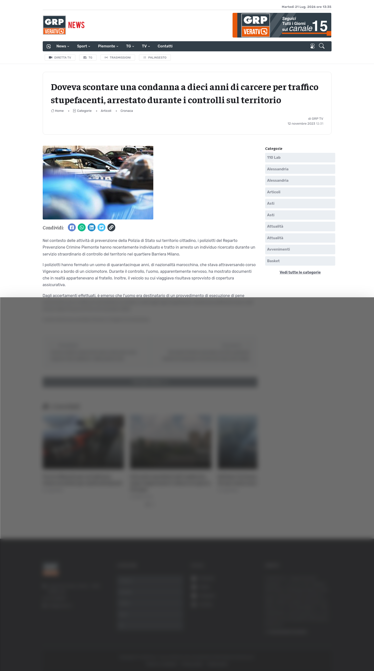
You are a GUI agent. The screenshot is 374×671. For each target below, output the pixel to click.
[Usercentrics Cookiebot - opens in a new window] (41, 653)
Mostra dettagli (88, 653)
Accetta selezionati (318, 627)
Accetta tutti (319, 611)
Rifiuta (319, 643)
